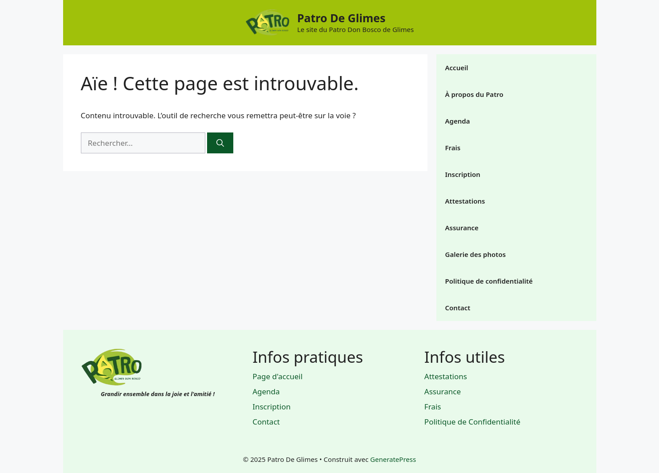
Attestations (465, 200)
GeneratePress (393, 459)
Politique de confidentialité (489, 281)
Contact (458, 307)
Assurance (462, 227)
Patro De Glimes (341, 17)
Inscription (462, 174)
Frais (453, 147)
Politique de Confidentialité (472, 422)
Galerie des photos (475, 254)
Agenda (457, 120)
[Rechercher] (220, 143)
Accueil (456, 67)
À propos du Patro (474, 94)
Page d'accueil (277, 376)
